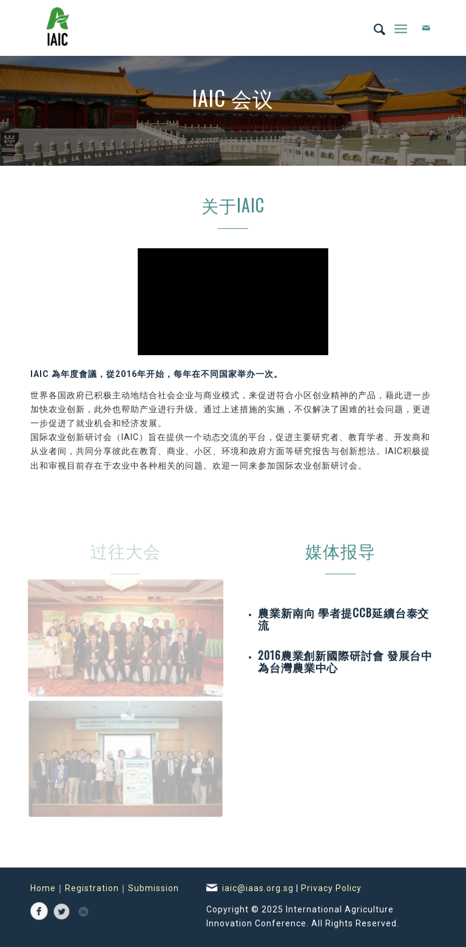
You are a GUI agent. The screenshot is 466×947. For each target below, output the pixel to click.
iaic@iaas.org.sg (259, 888)
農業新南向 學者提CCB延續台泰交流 (343, 619)
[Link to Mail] (426, 28)
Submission (153, 888)
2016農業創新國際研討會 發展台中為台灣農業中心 (345, 661)
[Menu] (400, 28)
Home (43, 888)
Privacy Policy (331, 888)
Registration (92, 888)
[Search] (374, 28)
